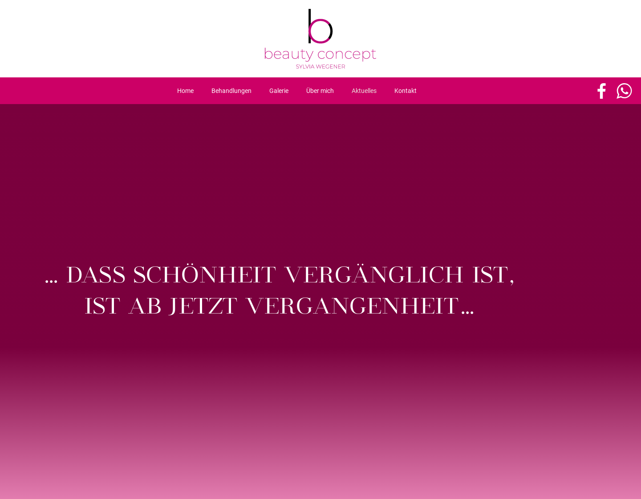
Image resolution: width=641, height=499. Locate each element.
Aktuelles (364, 90)
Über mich (320, 90)
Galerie (278, 90)
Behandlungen (231, 90)
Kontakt (405, 90)
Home (185, 90)
